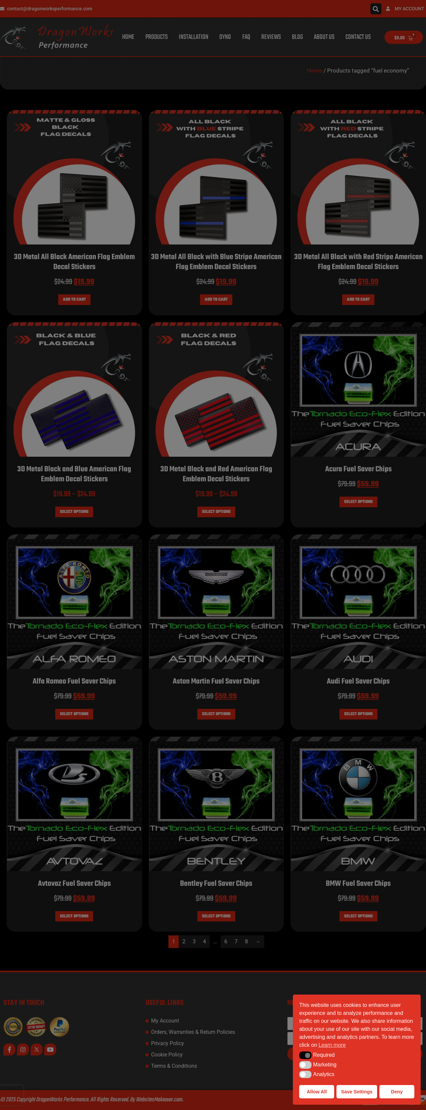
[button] (305, 1055)
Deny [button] (397, 1091)
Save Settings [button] (356, 1091)
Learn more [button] (332, 1045)
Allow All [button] (317, 1091)
